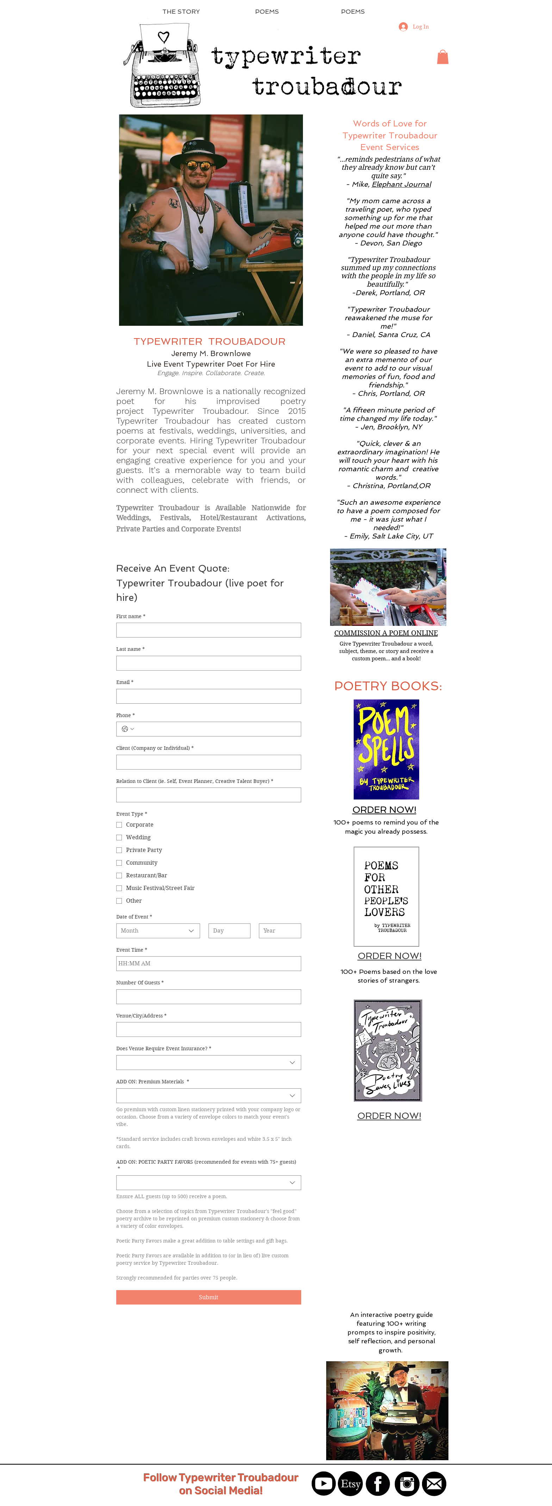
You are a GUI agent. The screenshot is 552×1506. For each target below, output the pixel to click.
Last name (130, 649)
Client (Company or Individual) (155, 748)
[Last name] (207, 663)
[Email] (207, 696)
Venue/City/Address (141, 1016)
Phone (125, 715)
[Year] (277, 931)
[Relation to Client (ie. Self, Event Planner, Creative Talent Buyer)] (207, 795)
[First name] (207, 630)
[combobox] (158, 930)
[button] (443, 57)
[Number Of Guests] (207, 997)
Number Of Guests (140, 983)
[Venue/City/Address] (207, 1029)
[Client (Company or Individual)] (207, 762)
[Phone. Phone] (216, 729)
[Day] (227, 931)
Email (125, 682)
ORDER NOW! (390, 956)
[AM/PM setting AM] (147, 963)
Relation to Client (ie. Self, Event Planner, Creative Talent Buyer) (194, 781)
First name (130, 616)
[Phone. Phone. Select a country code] (128, 729)
